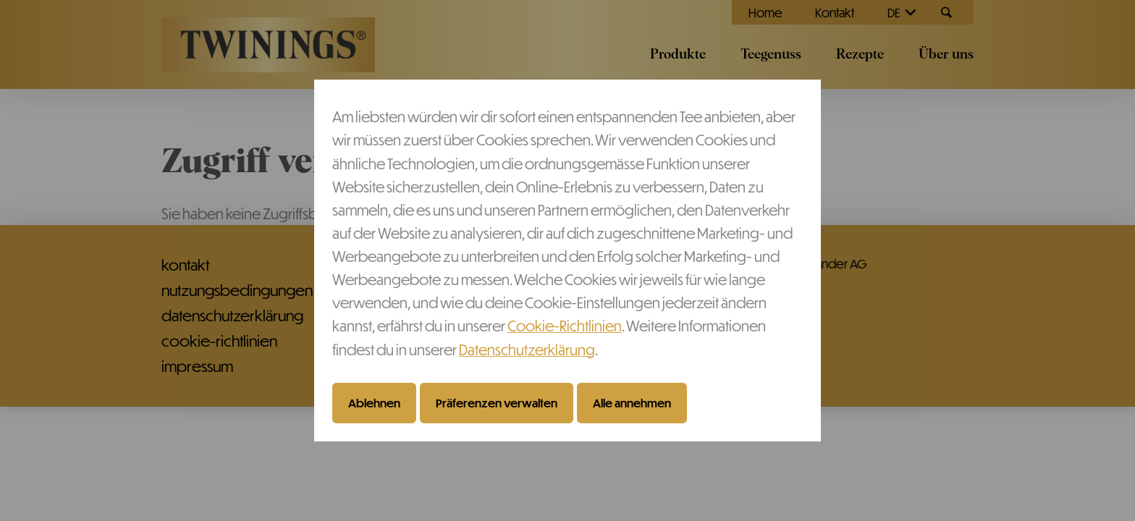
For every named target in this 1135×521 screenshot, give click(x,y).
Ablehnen (374, 403)
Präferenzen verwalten (496, 403)
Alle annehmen (632, 403)
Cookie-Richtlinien (564, 325)
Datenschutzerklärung (527, 349)
